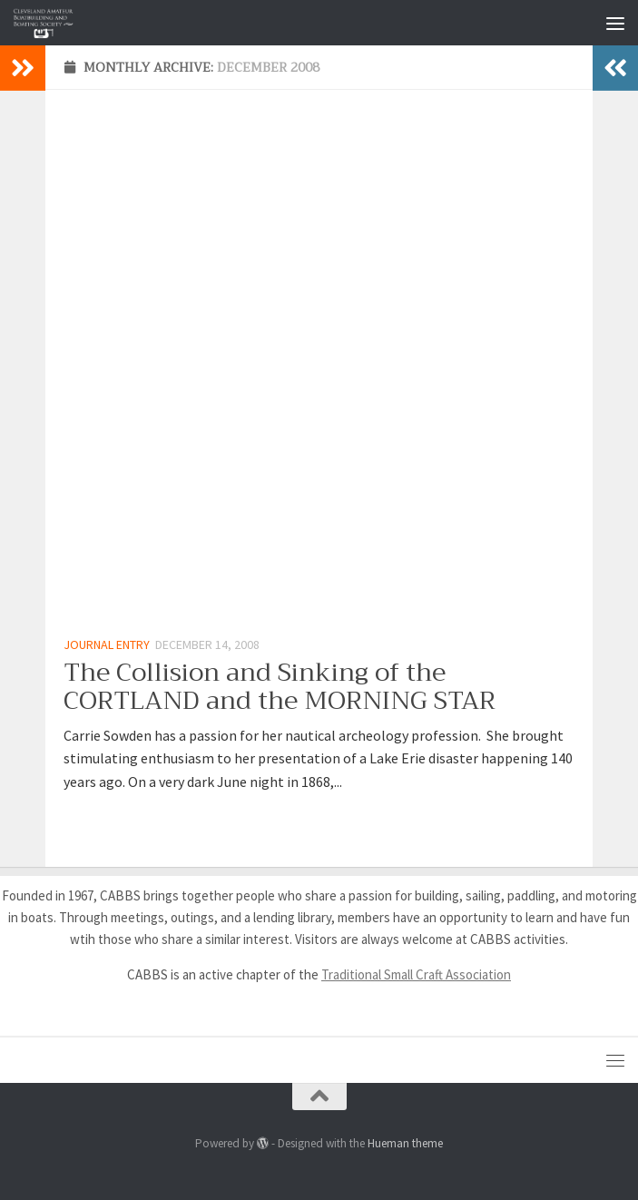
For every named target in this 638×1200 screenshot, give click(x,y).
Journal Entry (107, 644)
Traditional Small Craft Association (416, 974)
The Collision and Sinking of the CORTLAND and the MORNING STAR (280, 686)
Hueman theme (405, 1143)
